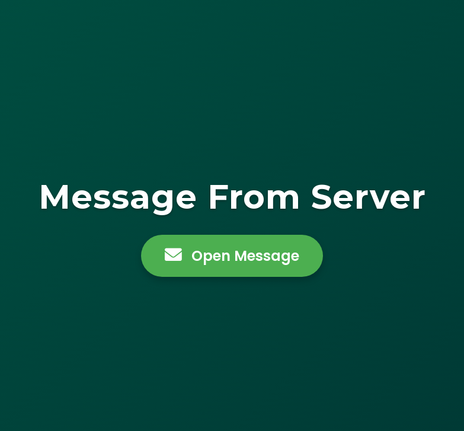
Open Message (232, 256)
